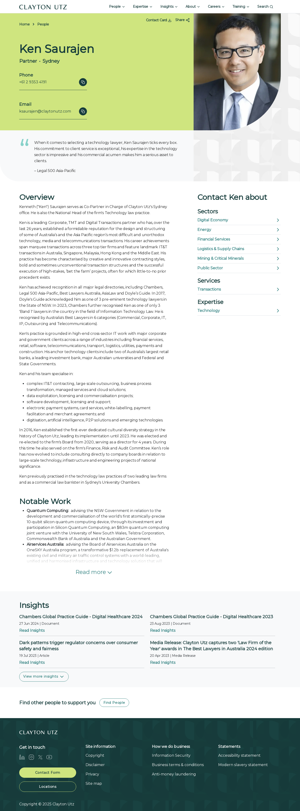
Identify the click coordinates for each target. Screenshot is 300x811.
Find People (114, 703)
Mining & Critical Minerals (239, 258)
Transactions (239, 289)
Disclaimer (95, 765)
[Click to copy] (83, 82)
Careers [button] (216, 6)
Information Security (171, 755)
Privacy (92, 774)
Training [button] (241, 6)
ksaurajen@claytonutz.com (45, 111)
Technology (239, 311)
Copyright (95, 755)
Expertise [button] (143, 6)
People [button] (117, 6)
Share (182, 20)
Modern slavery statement (243, 765)
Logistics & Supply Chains (239, 249)
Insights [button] (169, 6)
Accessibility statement (239, 755)
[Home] (43, 6)
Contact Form (47, 773)
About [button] (193, 6)
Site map (94, 783)
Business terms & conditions (178, 765)
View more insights (44, 676)
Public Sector (239, 268)
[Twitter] (42, 757)
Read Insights (32, 630)
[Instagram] (33, 757)
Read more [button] (94, 572)
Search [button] (265, 6)
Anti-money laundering (174, 774)
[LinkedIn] (24, 757)
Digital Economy (239, 220)
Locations (47, 787)
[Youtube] (51, 757)
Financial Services (239, 239)
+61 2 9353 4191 (33, 82)
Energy (239, 230)
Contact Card (159, 20)
